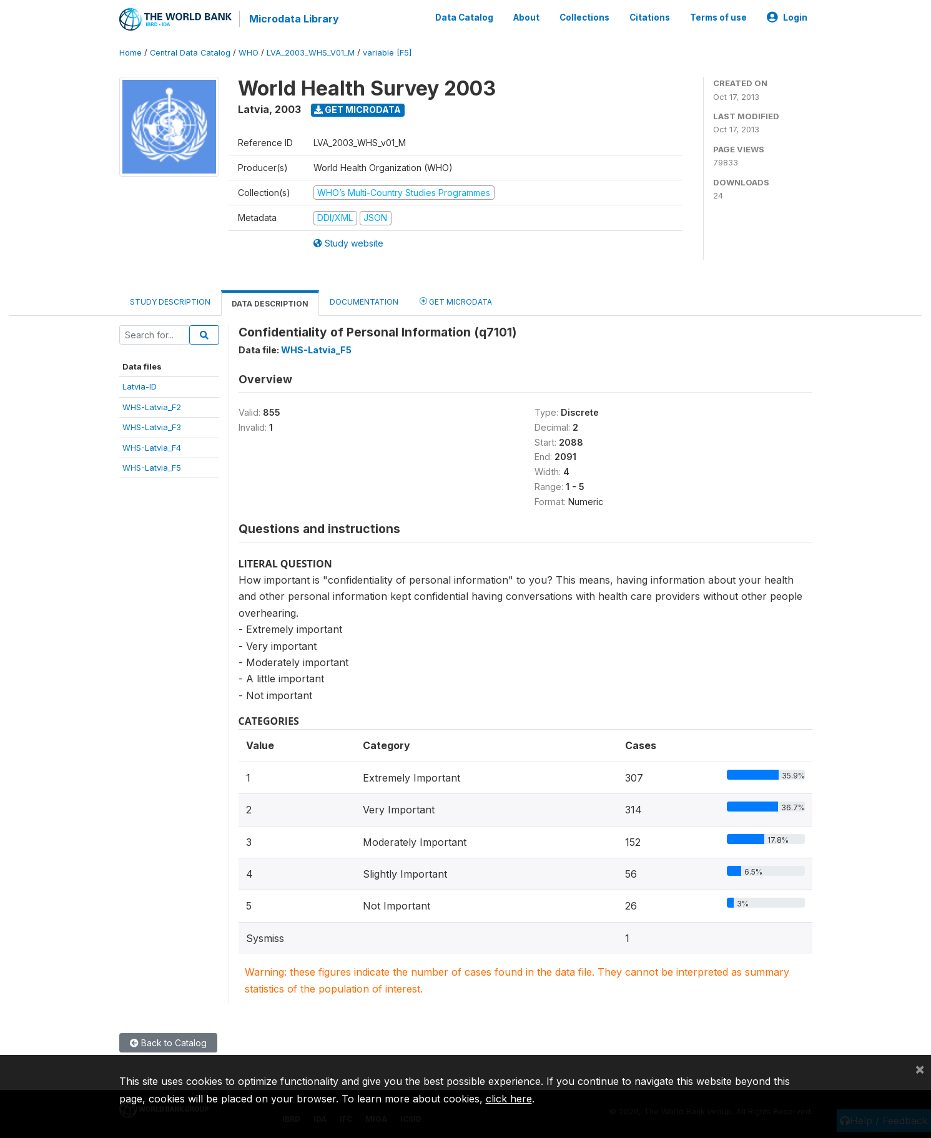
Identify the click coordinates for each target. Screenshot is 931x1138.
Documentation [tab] (364, 302)
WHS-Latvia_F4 (151, 448)
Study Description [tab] (170, 302)
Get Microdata (357, 109)
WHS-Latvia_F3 (151, 427)
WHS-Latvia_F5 (151, 468)
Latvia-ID (139, 386)
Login (787, 17)
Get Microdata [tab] (456, 301)
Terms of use (718, 17)
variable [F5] (387, 52)
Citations (649, 17)
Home (130, 52)
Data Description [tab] (270, 303)
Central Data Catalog (190, 52)
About (526, 17)
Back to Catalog (168, 1042)
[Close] (920, 1068)
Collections (584, 17)
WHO (249, 52)
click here (509, 1098)
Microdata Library (294, 18)
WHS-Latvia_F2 (151, 407)
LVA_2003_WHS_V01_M (311, 52)
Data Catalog (464, 17)
